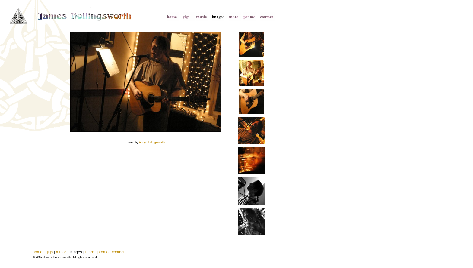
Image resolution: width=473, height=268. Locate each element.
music (61, 252)
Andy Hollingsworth (152, 142)
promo (103, 252)
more (89, 252)
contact (118, 252)
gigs (49, 252)
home (38, 252)
